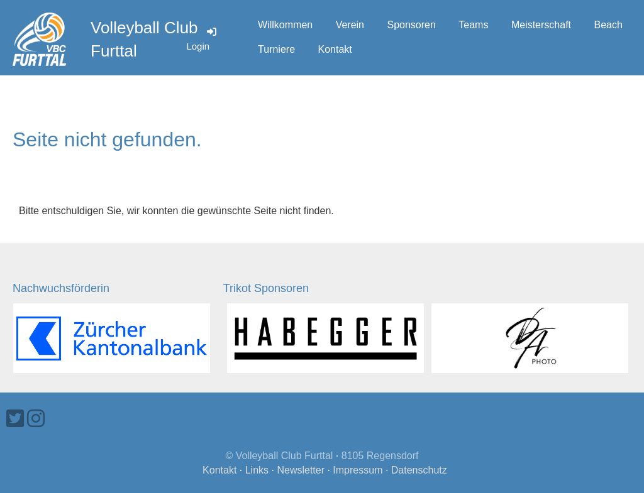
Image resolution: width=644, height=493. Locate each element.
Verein (350, 24)
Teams (473, 24)
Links (257, 470)
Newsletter (301, 470)
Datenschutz (419, 470)
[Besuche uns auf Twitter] (15, 419)
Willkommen (285, 24)
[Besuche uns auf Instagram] (36, 419)
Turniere (276, 49)
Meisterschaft (541, 24)
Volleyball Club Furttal (144, 39)
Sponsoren (411, 24)
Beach (608, 24)
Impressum (357, 470)
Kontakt (335, 49)
